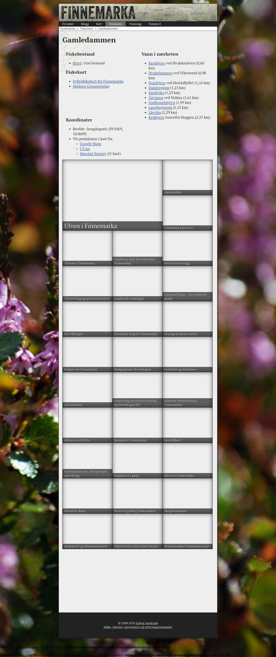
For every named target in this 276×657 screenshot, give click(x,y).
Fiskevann (115, 24)
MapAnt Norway (93, 153)
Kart (99, 24)
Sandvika (156, 92)
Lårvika (155, 112)
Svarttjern (157, 82)
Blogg (85, 24)
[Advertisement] (100, 102)
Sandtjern (157, 63)
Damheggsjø (159, 87)
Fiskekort (155, 24)
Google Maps (90, 143)
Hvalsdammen (160, 72)
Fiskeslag (135, 24)
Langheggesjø (160, 107)
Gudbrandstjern (162, 102)
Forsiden (68, 24)
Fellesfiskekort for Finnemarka (98, 81)
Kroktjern (156, 117)
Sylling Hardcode (147, 623)
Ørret (77, 63)
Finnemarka (67, 28)
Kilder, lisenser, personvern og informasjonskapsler (138, 627)
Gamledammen (108, 28)
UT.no (85, 148)
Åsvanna (156, 97)
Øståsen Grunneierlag (91, 86)
